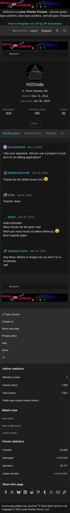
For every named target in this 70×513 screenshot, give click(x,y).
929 (8, 113)
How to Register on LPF (24, 23)
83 (64, 113)
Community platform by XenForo (35, 506)
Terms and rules (10, 328)
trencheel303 (16, 147)
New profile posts (11, 425)
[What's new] (57, 30)
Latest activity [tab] (32, 133)
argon (12, 216)
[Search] (64, 30)
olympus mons (18, 250)
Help (4, 343)
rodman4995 (61, 473)
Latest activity (9, 432)
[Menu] (6, 30)
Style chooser (11, 314)
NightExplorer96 (18, 172)
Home (5, 350)
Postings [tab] (51, 133)
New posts (7, 418)
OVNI (11, 195)
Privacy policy (9, 335)
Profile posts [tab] (11, 133)
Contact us (7, 321)
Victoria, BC (40, 90)
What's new (9, 410)
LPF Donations (52, 23)
